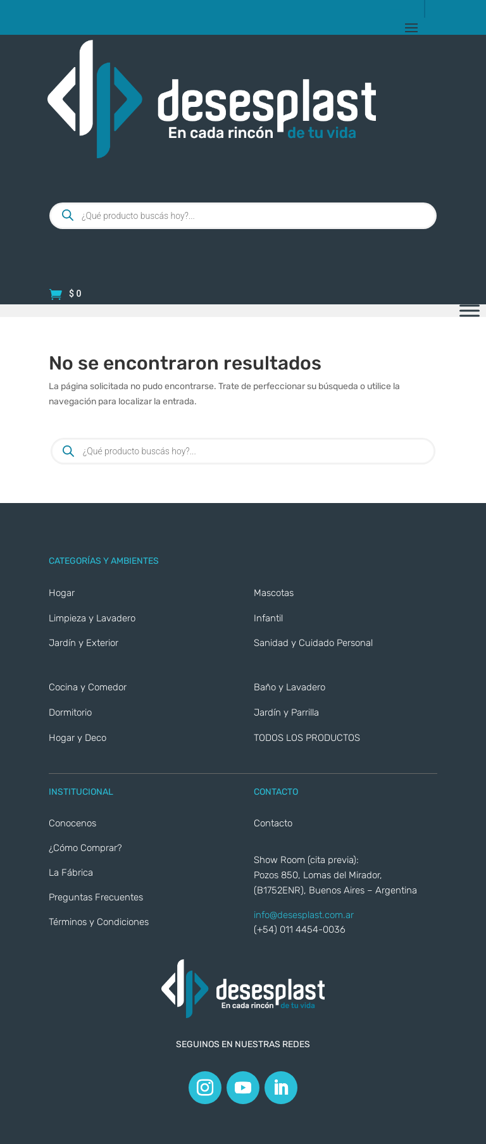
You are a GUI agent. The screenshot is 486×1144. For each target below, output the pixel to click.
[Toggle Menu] (469, 311)
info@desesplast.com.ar (304, 915)
